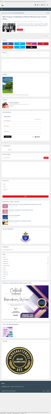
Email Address (7, 120)
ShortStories (26, 274)
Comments (16, 201)
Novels (26, 267)
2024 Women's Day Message (29, 21)
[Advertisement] (9, 169)
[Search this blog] (22, 158)
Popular (11, 201)
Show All (48, 13)
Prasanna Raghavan (7, 21)
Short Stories (26, 272)
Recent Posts (5, 201)
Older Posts (45, 36)
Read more (20, 29)
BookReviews (26, 263)
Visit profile (11, 105)
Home (44, 390)
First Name (6, 126)
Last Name (6, 131)
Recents (26, 269)
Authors (26, 257)
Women (26, 276)
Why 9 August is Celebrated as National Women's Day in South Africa (24, 18)
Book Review (26, 259)
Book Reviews (26, 261)
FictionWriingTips (26, 265)
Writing (26, 278)
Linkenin (48, 390)
